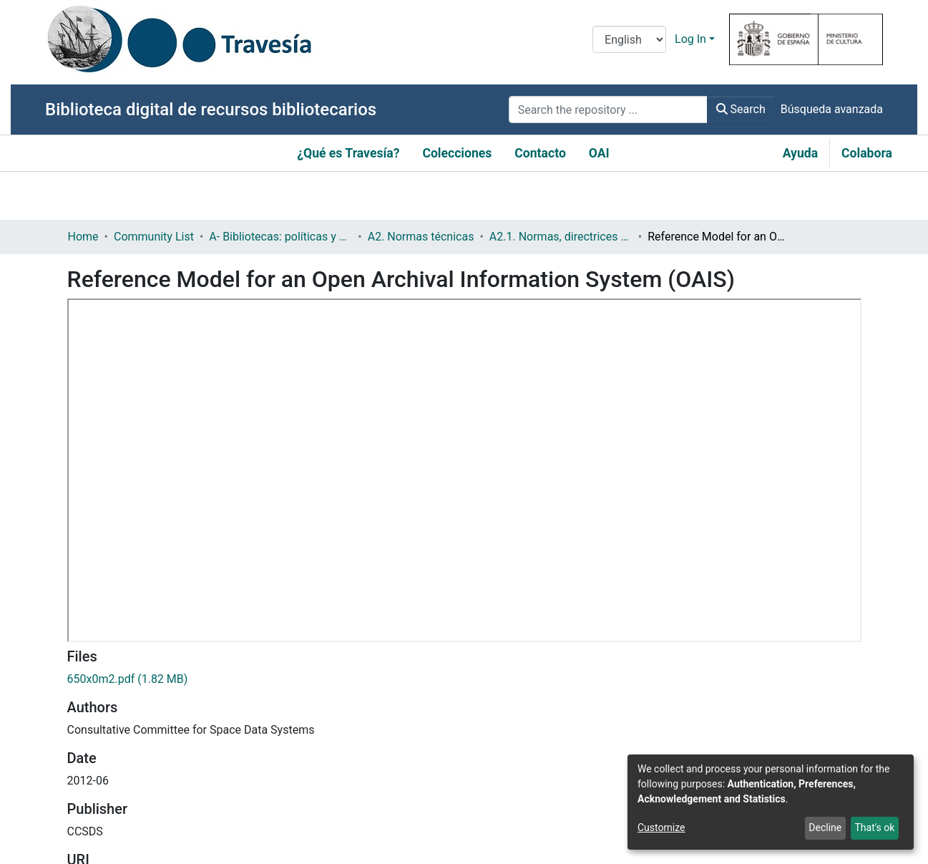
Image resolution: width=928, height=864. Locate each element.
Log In (690, 39)
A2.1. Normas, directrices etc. (560, 236)
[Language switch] (629, 39)
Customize (661, 827)
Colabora (866, 153)
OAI (599, 153)
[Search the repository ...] (608, 109)
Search (741, 109)
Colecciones (457, 153)
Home (83, 236)
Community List (154, 236)
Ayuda (800, 153)
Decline (825, 827)
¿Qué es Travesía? (348, 153)
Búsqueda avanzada (832, 109)
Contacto (540, 153)
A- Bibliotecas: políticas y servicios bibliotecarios (280, 236)
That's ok (874, 827)
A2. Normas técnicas (421, 236)
